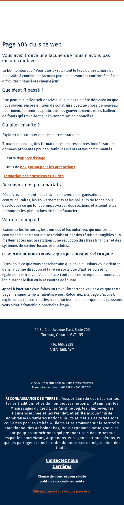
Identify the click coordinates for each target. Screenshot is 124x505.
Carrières (62, 466)
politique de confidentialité (62, 481)
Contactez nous (62, 460)
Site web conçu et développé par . (62, 491)
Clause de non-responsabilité (62, 476)
